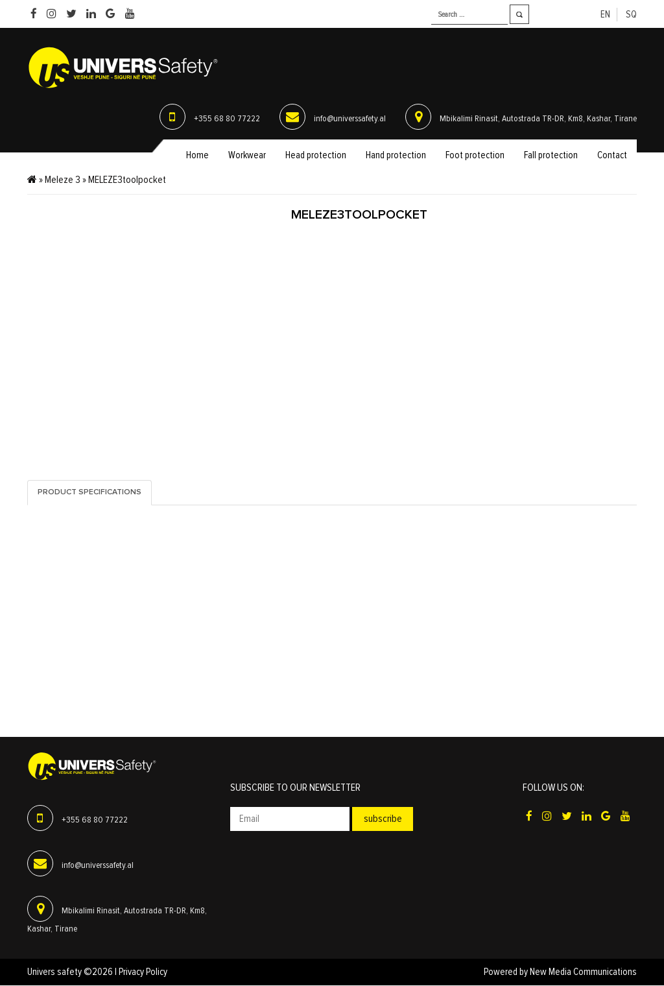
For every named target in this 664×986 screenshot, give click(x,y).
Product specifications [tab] (89, 493)
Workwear (247, 156)
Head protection (315, 156)
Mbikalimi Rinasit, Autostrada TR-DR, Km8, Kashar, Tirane (538, 119)
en (605, 14)
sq (631, 14)
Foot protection (474, 156)
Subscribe (383, 819)
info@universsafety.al (350, 119)
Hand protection (396, 156)
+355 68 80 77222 (227, 119)
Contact (612, 156)
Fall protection (551, 156)
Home (197, 156)
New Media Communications (583, 973)
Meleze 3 (62, 180)
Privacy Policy (143, 973)
